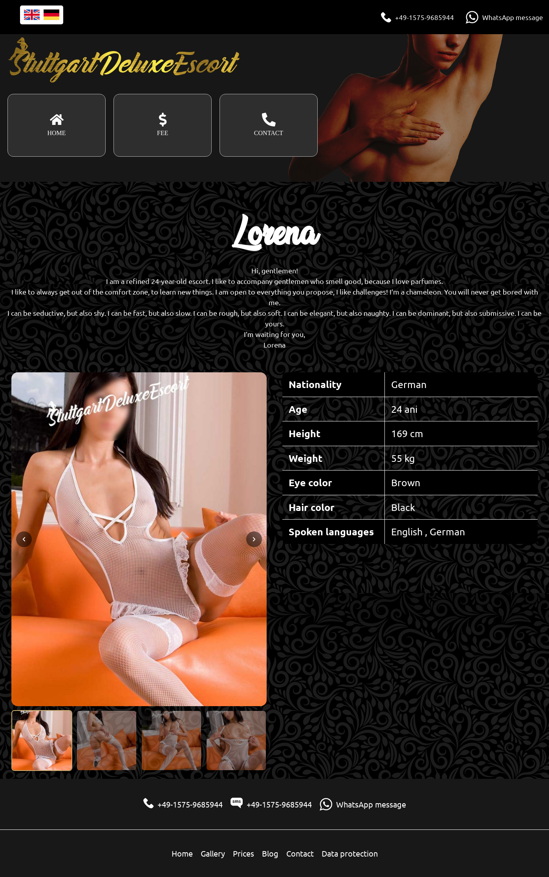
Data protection (350, 853)
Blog (270, 853)
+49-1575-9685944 (424, 17)
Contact (300, 853)
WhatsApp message (512, 17)
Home (182, 853)
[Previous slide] (24, 539)
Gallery (213, 853)
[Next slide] (254, 539)
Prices (243, 853)
